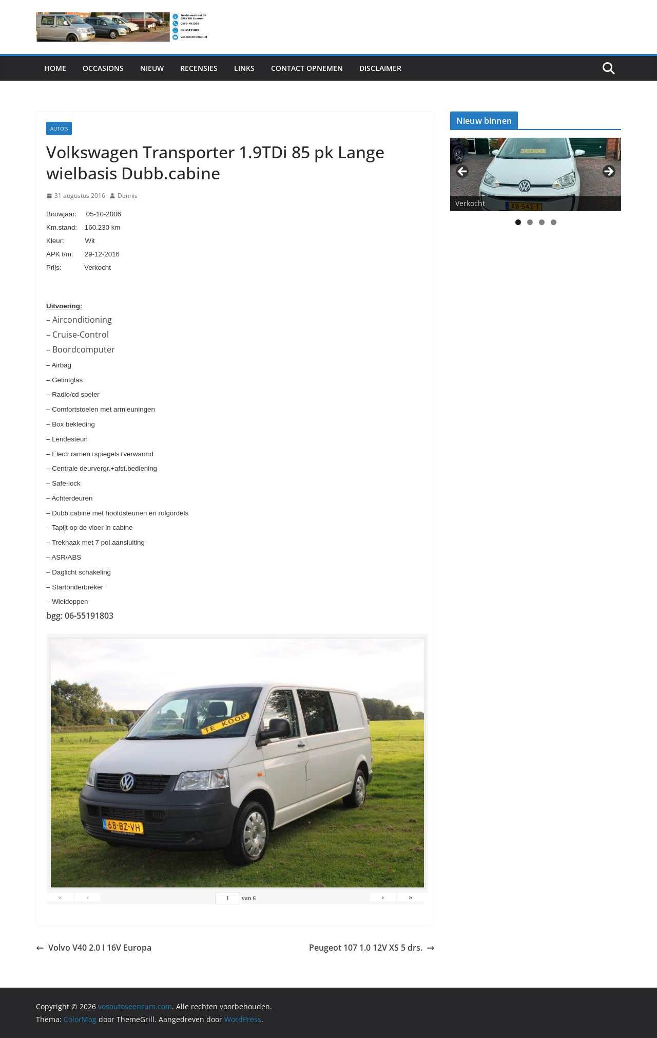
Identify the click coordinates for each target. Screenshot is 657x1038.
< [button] (463, 172)
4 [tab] (553, 222)
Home (55, 68)
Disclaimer (380, 68)
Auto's (59, 128)
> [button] (608, 172)
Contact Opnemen (307, 68)
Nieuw (152, 68)
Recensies (199, 68)
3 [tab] (542, 222)
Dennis (128, 195)
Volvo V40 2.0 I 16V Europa (93, 947)
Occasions (103, 68)
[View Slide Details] (535, 174)
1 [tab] (518, 222)
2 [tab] (530, 222)
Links (244, 68)
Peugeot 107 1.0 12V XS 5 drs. (372, 947)
